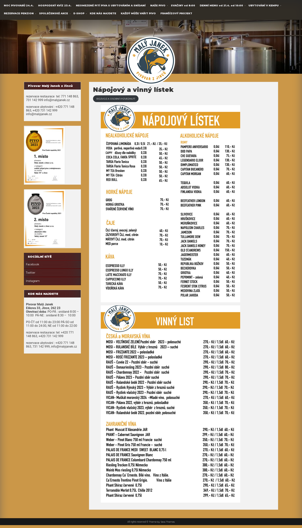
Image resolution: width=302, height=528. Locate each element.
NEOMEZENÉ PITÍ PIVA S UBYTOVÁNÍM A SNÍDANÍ (111, 5)
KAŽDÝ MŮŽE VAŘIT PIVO (138, 13)
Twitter (30, 272)
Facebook (32, 264)
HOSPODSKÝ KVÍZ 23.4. (54, 5)
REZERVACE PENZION (19, 13)
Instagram (33, 281)
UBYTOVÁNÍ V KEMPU (263, 5)
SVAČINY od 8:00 (183, 5)
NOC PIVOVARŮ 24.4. (19, 5)
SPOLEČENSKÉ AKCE (53, 13)
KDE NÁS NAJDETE (103, 13)
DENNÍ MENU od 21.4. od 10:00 (221, 5)
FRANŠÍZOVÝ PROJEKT (176, 13)
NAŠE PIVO (157, 5)
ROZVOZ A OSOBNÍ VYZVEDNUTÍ (127, 100)
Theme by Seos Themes (162, 524)
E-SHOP (78, 13)
